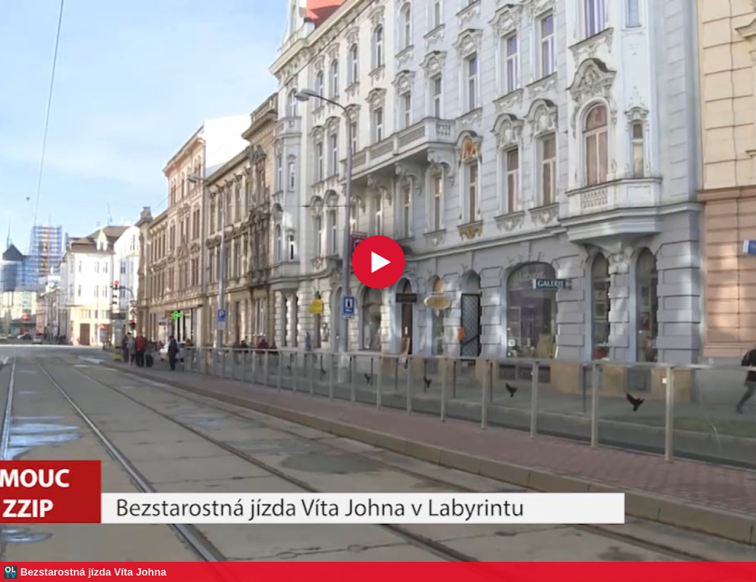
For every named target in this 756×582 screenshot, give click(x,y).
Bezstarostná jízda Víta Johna (93, 572)
